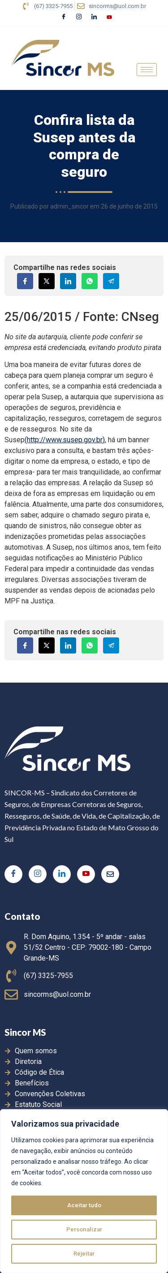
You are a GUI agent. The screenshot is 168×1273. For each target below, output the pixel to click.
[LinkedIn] (94, 17)
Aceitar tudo (84, 1205)
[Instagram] (79, 17)
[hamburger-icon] (147, 69)
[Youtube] (109, 17)
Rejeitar (84, 1253)
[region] (84, 1191)
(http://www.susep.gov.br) (65, 440)
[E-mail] (110, 874)
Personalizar (84, 1229)
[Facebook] (63, 17)
